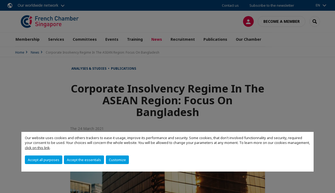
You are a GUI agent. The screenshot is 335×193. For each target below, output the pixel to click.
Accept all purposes (43, 159)
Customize (117, 159)
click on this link (37, 147)
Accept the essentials (84, 159)
